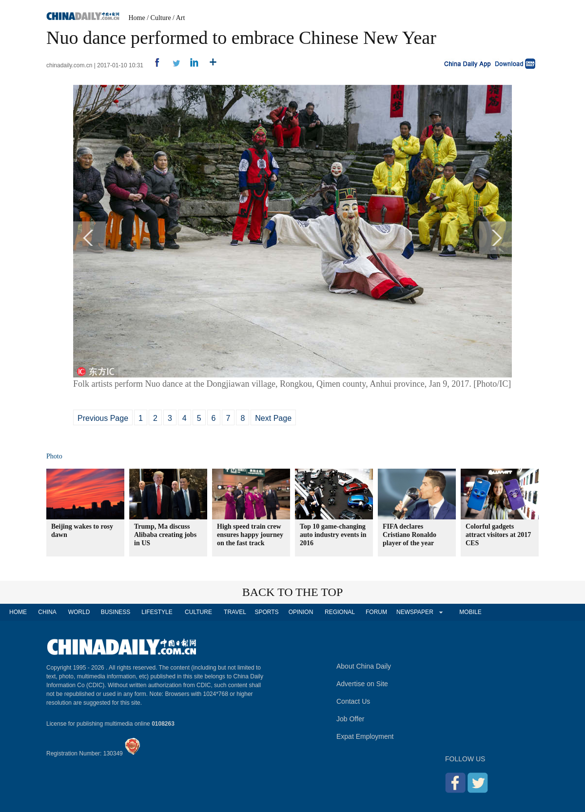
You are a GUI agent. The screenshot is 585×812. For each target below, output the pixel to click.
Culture (161, 17)
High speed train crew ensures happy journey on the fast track (250, 535)
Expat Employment (365, 736)
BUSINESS (116, 612)
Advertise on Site (362, 684)
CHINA (47, 612)
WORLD (79, 612)
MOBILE (470, 612)
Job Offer (350, 719)
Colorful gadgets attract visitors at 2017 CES (498, 535)
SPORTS (266, 612)
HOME (18, 612)
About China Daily (363, 666)
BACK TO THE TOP (292, 592)
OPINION (301, 612)
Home (137, 17)
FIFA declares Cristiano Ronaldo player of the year (409, 535)
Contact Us (353, 701)
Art (180, 17)
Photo (54, 456)
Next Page (273, 418)
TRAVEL (235, 612)
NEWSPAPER (414, 612)
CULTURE (198, 612)
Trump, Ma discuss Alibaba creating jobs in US (165, 535)
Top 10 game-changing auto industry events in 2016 (333, 535)
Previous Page (103, 418)
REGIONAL (340, 612)
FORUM (376, 612)
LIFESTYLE (156, 612)
